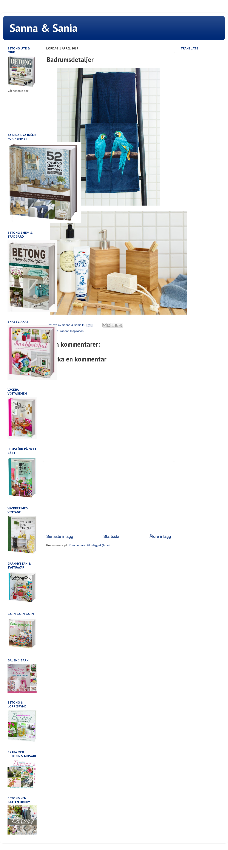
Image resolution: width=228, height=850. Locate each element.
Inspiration (76, 331)
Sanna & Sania (44, 28)
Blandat (64, 331)
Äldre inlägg (160, 536)
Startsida (111, 536)
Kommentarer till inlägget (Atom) (90, 545)
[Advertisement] (108, 498)
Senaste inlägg (59, 536)
